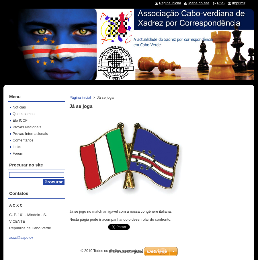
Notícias (19, 107)
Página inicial (80, 97)
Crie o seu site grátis (126, 251)
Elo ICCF (20, 120)
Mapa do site (198, 3)
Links (17, 147)
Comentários (23, 140)
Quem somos (23, 114)
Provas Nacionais (27, 127)
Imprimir (238, 3)
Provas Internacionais (30, 133)
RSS (220, 3)
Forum (18, 153)
